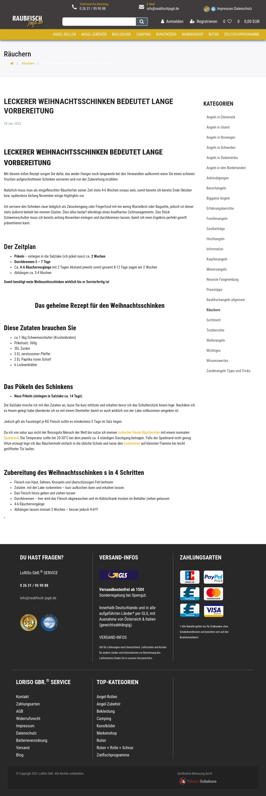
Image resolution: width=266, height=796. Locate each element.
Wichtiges (214, 350)
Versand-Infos (144, 658)
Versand (23, 747)
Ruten (214, 34)
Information (215, 249)
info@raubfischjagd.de (163, 9)
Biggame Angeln (218, 198)
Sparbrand (11, 438)
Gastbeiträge (216, 229)
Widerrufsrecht (28, 718)
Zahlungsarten (200, 557)
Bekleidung (121, 34)
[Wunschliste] (227, 21)
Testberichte (215, 330)
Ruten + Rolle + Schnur (115, 747)
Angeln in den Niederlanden (226, 168)
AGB (19, 711)
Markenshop (192, 34)
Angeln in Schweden (221, 147)
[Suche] (142, 21)
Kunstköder (166, 34)
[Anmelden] (172, 21)
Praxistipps (215, 290)
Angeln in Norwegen (221, 137)
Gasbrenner (132, 443)
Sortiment (214, 320)
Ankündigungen (218, 178)
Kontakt (22, 696)
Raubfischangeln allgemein (226, 300)
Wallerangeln (216, 340)
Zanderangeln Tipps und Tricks (228, 371)
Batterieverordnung (31, 740)
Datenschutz (243, 9)
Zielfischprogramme (242, 34)
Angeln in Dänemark (221, 117)
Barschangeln (216, 188)
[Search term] (99, 21)
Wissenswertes (217, 361)
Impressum (225, 9)
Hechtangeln (216, 239)
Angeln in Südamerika (222, 158)
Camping (143, 34)
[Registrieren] (203, 21)
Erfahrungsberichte (220, 208)
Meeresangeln (217, 269)
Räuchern (28, 63)
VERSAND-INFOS (118, 557)
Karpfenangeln (217, 259)
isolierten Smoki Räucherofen (139, 432)
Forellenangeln (217, 218)
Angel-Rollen (64, 34)
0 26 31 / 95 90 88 (92, 9)
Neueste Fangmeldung (222, 279)
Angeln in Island (218, 127)
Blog (19, 755)
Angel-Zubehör (94, 34)
